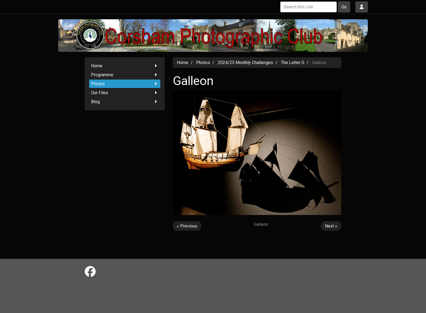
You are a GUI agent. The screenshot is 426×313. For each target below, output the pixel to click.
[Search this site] (308, 6)
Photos (125, 84)
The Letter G (292, 62)
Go (344, 7)
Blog (125, 102)
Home (125, 66)
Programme (125, 75)
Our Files (125, 93)
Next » (331, 226)
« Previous (187, 226)
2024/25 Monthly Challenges (245, 62)
